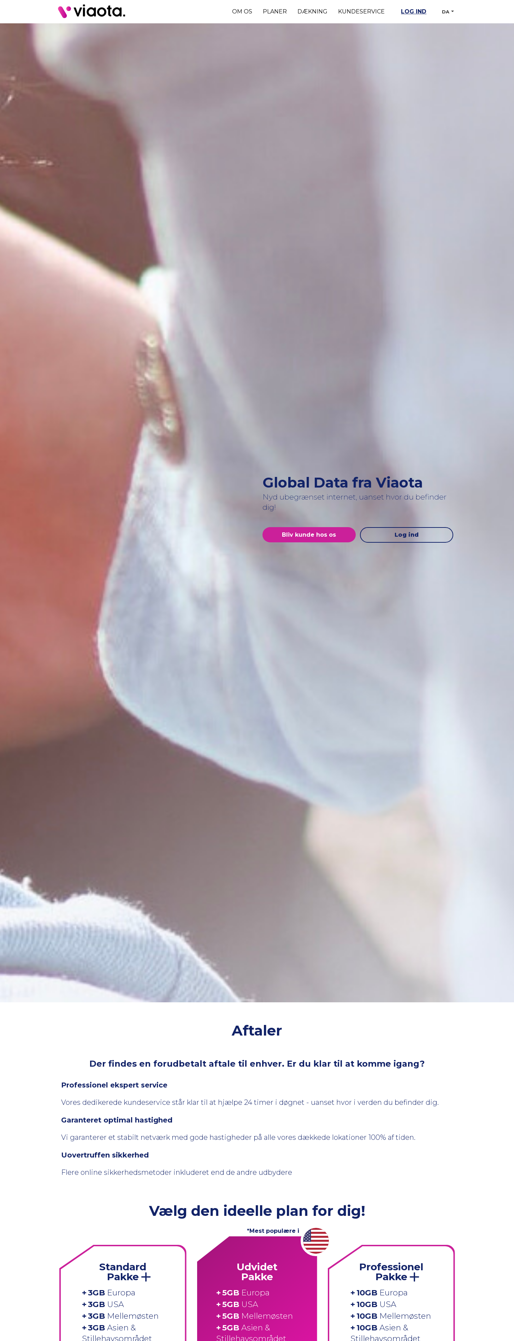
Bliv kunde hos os (309, 534)
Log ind (413, 11)
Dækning (312, 11)
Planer (275, 11)
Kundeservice (361, 11)
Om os (242, 11)
